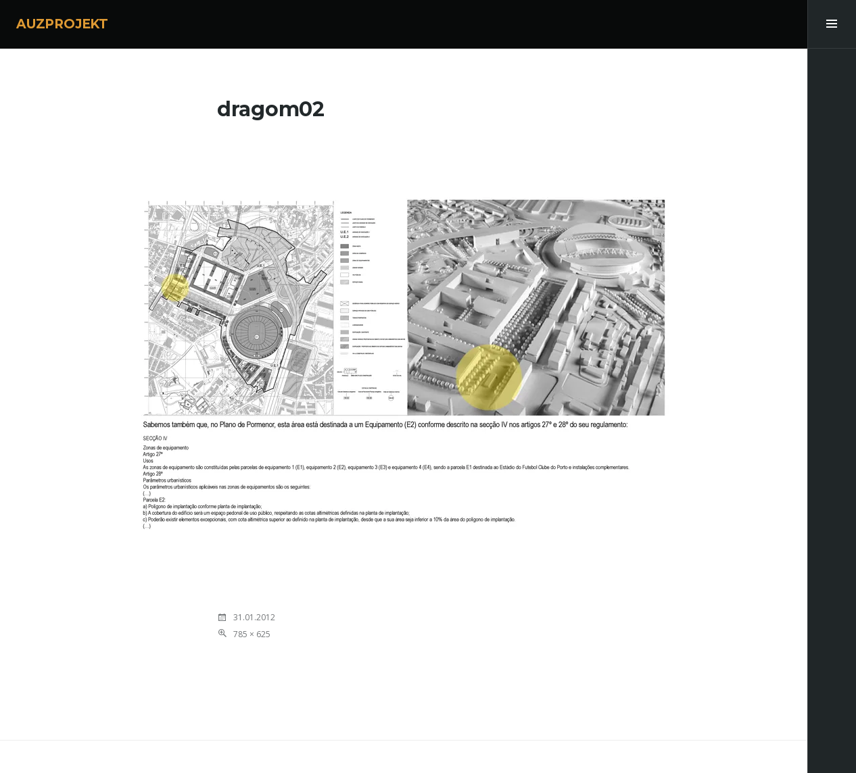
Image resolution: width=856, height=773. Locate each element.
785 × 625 (251, 634)
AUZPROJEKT (62, 24)
